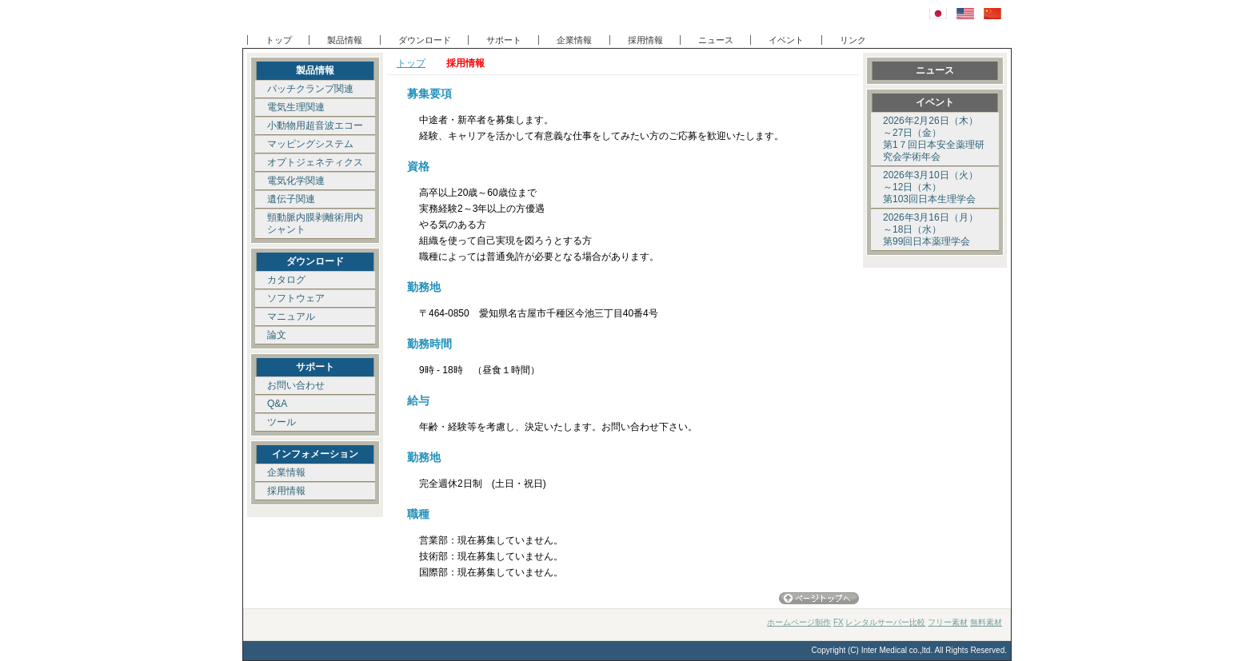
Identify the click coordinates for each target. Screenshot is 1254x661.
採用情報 (645, 40)
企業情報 (574, 40)
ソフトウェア (296, 298)
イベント (786, 40)
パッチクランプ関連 (310, 88)
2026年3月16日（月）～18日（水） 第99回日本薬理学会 (930, 229)
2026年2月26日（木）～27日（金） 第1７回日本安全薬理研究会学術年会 (933, 138)
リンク (853, 40)
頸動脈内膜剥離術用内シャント (315, 223)
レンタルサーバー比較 (885, 622)
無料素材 (986, 622)
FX (838, 622)
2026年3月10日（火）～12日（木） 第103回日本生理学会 (930, 187)
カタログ (286, 279)
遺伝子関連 (291, 199)
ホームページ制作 (799, 622)
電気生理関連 (296, 107)
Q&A (277, 403)
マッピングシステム (310, 143)
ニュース (715, 40)
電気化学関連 (296, 180)
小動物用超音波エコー (315, 125)
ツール (281, 422)
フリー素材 (948, 622)
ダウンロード (424, 40)
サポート (503, 40)
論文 (276, 334)
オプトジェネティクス (315, 162)
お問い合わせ (296, 385)
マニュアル (291, 316)
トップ (279, 40)
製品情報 (344, 40)
